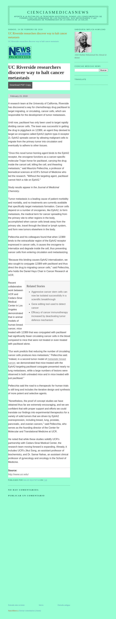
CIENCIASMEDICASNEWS (58, 12)
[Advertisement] (30, 582)
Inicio (41, 605)
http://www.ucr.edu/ (18, 474)
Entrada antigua (64, 605)
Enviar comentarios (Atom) (30, 610)
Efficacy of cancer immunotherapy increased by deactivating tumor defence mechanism (49, 316)
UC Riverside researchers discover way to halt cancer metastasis (33, 41)
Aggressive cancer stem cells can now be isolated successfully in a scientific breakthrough (49, 296)
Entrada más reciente (16, 605)
